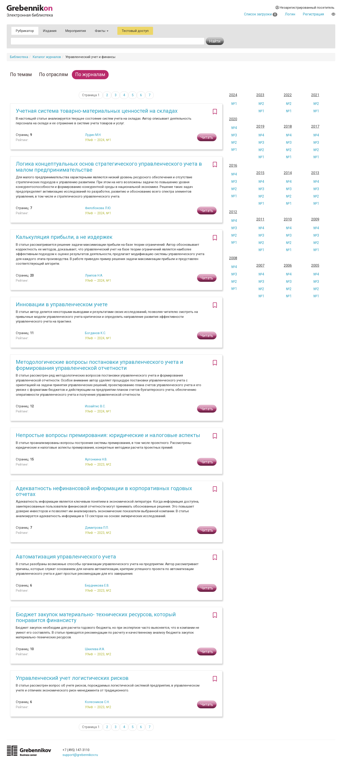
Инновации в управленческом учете (62, 304)
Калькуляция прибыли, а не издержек (64, 237)
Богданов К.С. (95, 333)
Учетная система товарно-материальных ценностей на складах (97, 111)
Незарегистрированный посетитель (305, 8)
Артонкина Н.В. (96, 459)
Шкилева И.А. (95, 649)
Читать (207, 137)
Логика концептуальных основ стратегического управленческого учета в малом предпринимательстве (109, 167)
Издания (49, 31)
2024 (233, 95)
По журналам (90, 74)
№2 (261, 104)
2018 (288, 126)
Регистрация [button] (313, 14)
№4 (234, 128)
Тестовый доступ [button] (135, 31)
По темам (21, 74)
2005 (315, 265)
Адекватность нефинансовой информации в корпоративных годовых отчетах (104, 491)
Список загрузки (260, 14)
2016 (233, 165)
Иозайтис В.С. (95, 406)
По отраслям (53, 74)
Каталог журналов (47, 57)
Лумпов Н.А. (94, 275)
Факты (101, 31)
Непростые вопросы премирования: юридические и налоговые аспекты (108, 435)
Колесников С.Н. (97, 702)
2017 (315, 126)
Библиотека (19, 57)
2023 (260, 95)
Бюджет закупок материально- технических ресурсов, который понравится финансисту (96, 617)
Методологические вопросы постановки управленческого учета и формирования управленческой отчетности (99, 365)
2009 (315, 219)
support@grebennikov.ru (80, 755)
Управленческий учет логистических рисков (72, 678)
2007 (260, 265)
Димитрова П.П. (97, 527)
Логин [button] (290, 14)
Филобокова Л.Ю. (98, 208)
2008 (233, 258)
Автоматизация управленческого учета (66, 557)
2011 (260, 219)
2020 (233, 119)
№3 (234, 135)
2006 (288, 265)
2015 (260, 173)
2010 (288, 219)
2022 (288, 95)
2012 (233, 212)
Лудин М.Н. (93, 135)
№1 (234, 104)
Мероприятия (75, 31)
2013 (315, 173)
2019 (260, 126)
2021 (315, 95)
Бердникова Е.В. (97, 585)
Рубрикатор (25, 31)
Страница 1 (90, 95)
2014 (288, 173)
